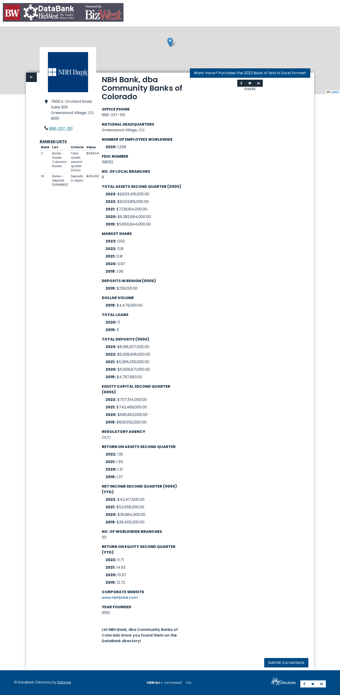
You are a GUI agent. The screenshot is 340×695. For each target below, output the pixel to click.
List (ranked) (173, 683)
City (188, 683)
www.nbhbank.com (120, 597)
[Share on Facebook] (241, 83)
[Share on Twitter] (249, 83)
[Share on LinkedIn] (258, 83)
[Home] (63, 13)
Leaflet (333, 92)
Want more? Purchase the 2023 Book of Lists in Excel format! (250, 73)
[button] (170, 42)
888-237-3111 (61, 128)
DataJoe (64, 682)
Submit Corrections (286, 662)
